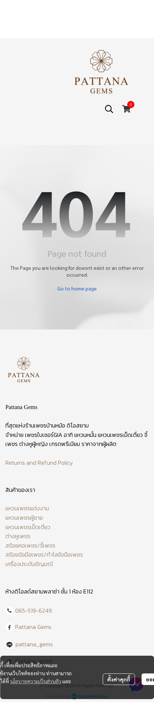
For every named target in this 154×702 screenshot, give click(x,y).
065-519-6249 (33, 610)
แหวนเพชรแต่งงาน (27, 508)
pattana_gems (34, 644)
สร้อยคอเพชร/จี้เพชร (30, 545)
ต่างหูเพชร (17, 536)
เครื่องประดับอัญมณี (29, 564)
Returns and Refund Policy (39, 462)
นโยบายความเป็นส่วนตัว (35, 681)
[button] (109, 109)
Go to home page (77, 288)
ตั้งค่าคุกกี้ (118, 679)
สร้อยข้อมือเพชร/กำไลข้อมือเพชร (44, 554)
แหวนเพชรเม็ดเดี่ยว (27, 527)
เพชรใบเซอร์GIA (43, 434)
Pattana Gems (33, 626)
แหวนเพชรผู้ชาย (24, 517)
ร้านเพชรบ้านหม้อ (45, 425)
